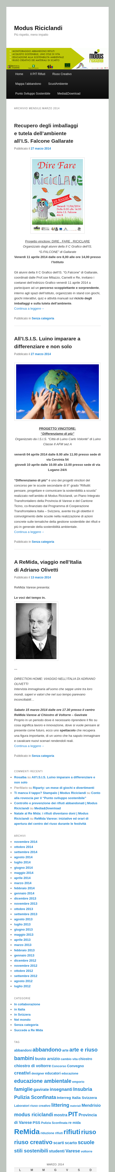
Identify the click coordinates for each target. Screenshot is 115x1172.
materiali (75, 1105)
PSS (36, 1122)
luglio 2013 (22, 924)
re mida (74, 1123)
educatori (53, 1073)
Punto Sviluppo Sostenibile (32, 93)
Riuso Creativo (62, 74)
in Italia (19, 1009)
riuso (88, 1132)
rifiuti (72, 1132)
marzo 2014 (23, 883)
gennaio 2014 (24, 893)
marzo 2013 (23, 945)
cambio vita (69, 1059)
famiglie (23, 1089)
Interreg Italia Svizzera (77, 1098)
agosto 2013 (23, 919)
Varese (73, 1150)
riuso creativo (33, 1142)
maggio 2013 (24, 934)
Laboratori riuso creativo (32, 1105)
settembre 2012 (25, 976)
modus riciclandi (33, 1114)
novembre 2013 (25, 903)
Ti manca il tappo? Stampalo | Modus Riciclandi (50, 793)
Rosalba (20, 777)
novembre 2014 (25, 842)
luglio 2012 (22, 986)
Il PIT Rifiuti (37, 74)
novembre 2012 (25, 965)
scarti (58, 1142)
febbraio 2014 (24, 888)
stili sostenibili (31, 1150)
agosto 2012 (23, 981)
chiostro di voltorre (32, 1065)
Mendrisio (91, 1105)
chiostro (85, 1059)
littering (60, 1105)
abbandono (47, 1050)
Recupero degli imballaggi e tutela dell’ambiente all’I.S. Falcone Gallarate (46, 133)
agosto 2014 (23, 857)
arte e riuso (83, 1050)
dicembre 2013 (25, 898)
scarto (71, 1142)
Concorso (59, 1066)
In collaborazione (27, 1004)
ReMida (27, 1132)
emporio (78, 1082)
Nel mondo (22, 1019)
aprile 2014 (22, 878)
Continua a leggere (29, 308)
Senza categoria (43, 318)
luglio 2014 (22, 862)
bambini (24, 1058)
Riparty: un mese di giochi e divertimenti (63, 788)
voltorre (86, 1151)
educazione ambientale (42, 1081)
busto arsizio (47, 1058)
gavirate (41, 1089)
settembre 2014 (25, 852)
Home (19, 74)
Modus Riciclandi (38, 28)
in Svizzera (22, 1014)
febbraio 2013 (24, 950)
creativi (22, 1072)
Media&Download (68, 93)
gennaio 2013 (24, 955)
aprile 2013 (22, 940)
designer (37, 1073)
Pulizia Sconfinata (54, 1123)
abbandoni (23, 1050)
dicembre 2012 (25, 960)
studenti (57, 1151)
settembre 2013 (25, 914)
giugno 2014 (23, 867)
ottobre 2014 (23, 847)
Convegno (75, 1066)
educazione (69, 1073)
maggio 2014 (24, 873)
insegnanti (61, 1089)
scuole (86, 1142)
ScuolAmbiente (58, 84)
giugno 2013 (23, 929)
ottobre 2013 (23, 909)
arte (65, 1050)
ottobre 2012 (23, 971)
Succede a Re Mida (28, 1030)
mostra (60, 1115)
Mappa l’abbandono (28, 84)
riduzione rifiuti (51, 1133)
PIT (73, 1114)
